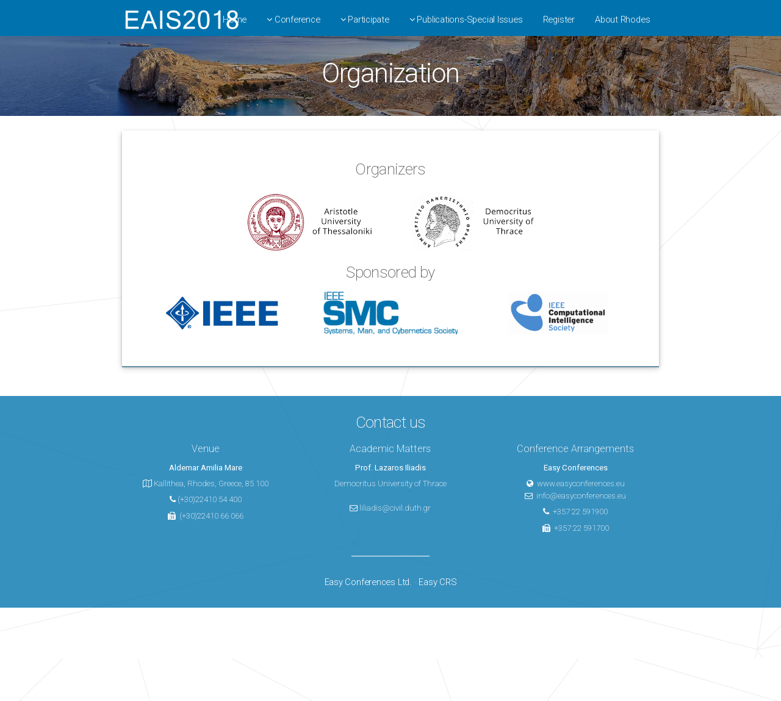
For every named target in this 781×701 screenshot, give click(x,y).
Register (559, 19)
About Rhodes (622, 19)
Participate (364, 19)
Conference (293, 19)
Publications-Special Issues (466, 19)
